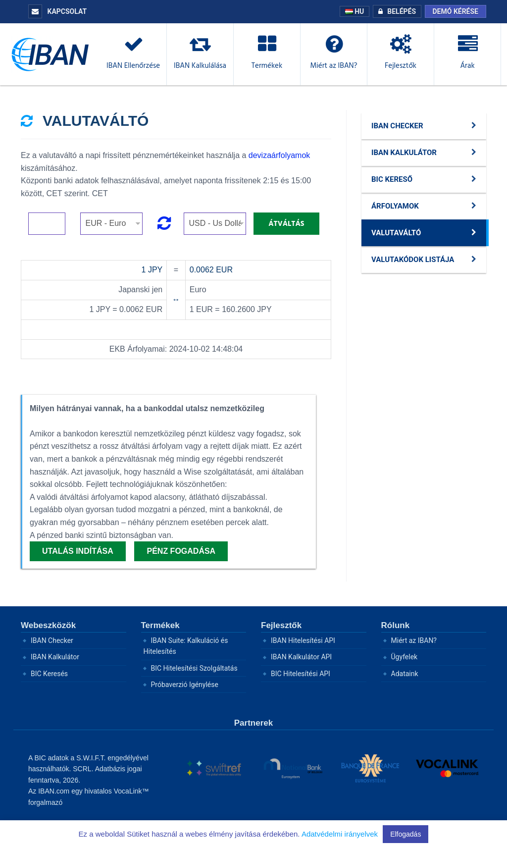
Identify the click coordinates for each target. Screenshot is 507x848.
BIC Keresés (49, 674)
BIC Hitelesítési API (300, 674)
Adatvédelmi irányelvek (340, 834)
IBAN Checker (52, 640)
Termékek (160, 625)
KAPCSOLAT (57, 11)
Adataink (404, 674)
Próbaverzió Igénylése (184, 685)
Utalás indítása (77, 551)
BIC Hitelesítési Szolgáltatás (194, 668)
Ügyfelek (404, 657)
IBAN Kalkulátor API (301, 657)
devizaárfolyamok (279, 155)
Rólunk (395, 625)
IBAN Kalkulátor (55, 657)
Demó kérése (455, 11)
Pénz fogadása (181, 551)
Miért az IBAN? (414, 640)
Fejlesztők (281, 625)
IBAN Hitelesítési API (303, 640)
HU (354, 11)
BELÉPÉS (394, 11)
